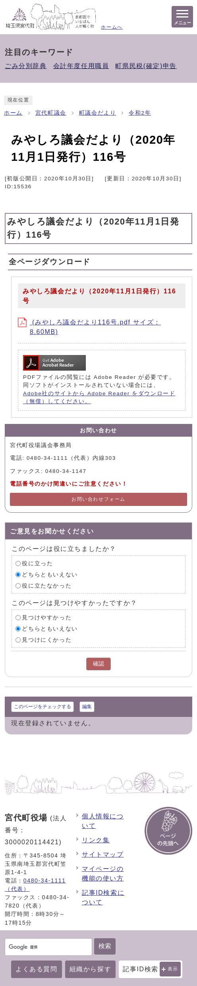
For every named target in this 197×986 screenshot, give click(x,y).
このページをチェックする (42, 706)
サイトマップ (103, 854)
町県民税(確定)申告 (146, 65)
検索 (104, 946)
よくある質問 (36, 969)
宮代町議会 (50, 113)
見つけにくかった (46, 639)
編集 (87, 706)
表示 (173, 968)
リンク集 (96, 840)
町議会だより (97, 113)
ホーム (13, 113)
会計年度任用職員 (81, 65)
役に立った (37, 563)
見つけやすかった (46, 617)
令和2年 (140, 113)
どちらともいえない (49, 574)
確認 (98, 664)
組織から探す (91, 969)
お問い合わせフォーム (98, 499)
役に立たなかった (46, 585)
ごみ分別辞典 (26, 65)
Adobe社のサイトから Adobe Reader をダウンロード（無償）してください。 (99, 397)
